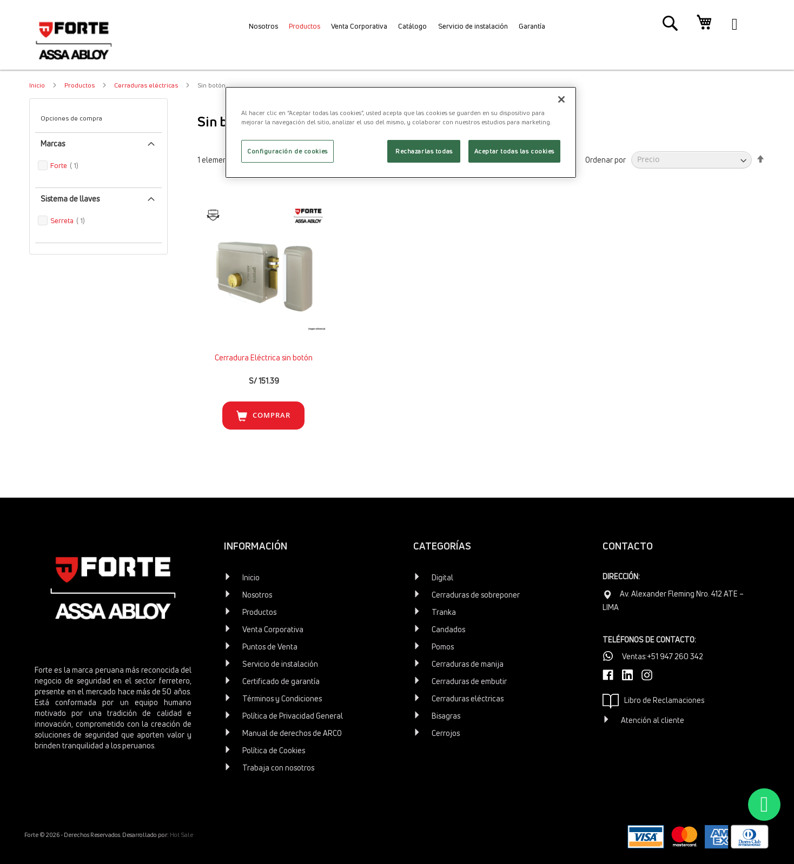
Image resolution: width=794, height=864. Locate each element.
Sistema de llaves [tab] (70, 198)
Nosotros (257, 595)
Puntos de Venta (269, 646)
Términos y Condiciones (282, 698)
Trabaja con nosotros (278, 767)
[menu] (397, 29)
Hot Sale (181, 834)
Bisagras (446, 716)
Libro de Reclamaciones (653, 701)
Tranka (444, 612)
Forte (77, 165)
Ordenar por (605, 159)
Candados (448, 629)
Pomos (443, 646)
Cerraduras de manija (468, 664)
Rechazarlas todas (424, 151)
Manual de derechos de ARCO (292, 733)
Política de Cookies (273, 750)
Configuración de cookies (287, 151)
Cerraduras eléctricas (147, 85)
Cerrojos (446, 733)
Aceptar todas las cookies (514, 151)
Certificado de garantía (281, 681)
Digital (442, 577)
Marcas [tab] (53, 143)
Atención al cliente (652, 720)
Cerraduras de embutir (469, 681)
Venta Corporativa (272, 629)
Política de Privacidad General (292, 716)
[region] (401, 132)
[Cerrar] (561, 99)
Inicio (38, 85)
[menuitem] (242, 29)
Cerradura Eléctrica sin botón (264, 357)
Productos (80, 85)
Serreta (80, 220)
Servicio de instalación (280, 664)
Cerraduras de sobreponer (476, 595)
